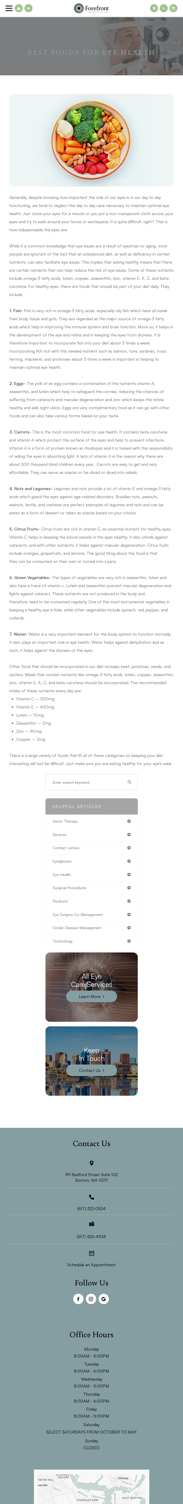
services (60, 834)
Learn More (90, 996)
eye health (62, 874)
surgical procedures (70, 887)
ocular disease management (77, 927)
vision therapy (65, 821)
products (60, 901)
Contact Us (89, 1070)
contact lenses (66, 847)
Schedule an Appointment (91, 1264)
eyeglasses (62, 861)
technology (63, 941)
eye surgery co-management (78, 914)
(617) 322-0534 (91, 1208)
